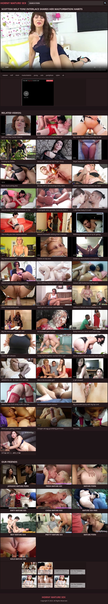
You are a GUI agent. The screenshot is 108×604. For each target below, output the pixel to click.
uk (63, 75)
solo (41, 75)
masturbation (26, 75)
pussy (36, 75)
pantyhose (49, 75)
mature (5, 75)
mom (17, 75)
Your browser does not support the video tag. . (54, 42)
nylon (58, 75)
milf (11, 75)
